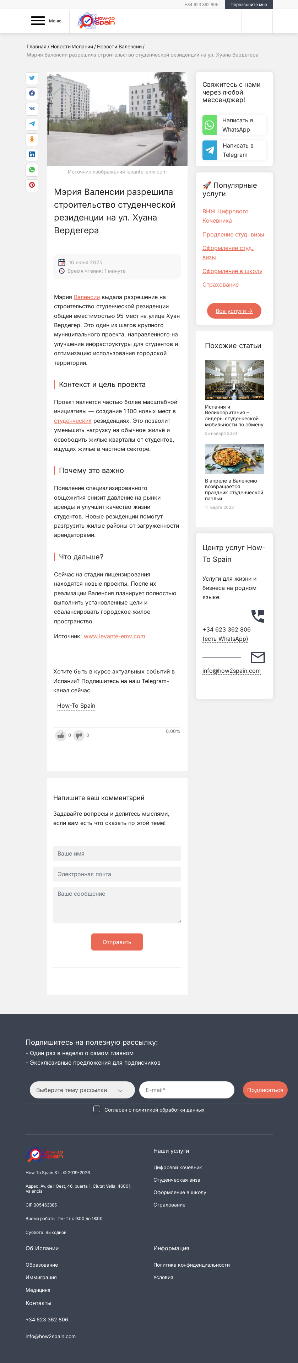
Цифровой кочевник (177, 1167)
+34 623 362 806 (201, 4)
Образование (42, 1265)
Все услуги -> (234, 310)
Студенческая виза (176, 1180)
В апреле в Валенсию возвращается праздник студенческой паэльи (234, 489)
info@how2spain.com (231, 670)
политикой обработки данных (169, 1109)
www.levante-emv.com (114, 636)
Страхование (220, 284)
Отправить (117, 942)
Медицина (38, 1290)
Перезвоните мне (249, 4)
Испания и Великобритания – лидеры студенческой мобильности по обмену (234, 415)
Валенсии (87, 296)
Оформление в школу (232, 271)
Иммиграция (41, 1277)
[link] (32, 170)
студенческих (73, 420)
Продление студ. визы (233, 234)
